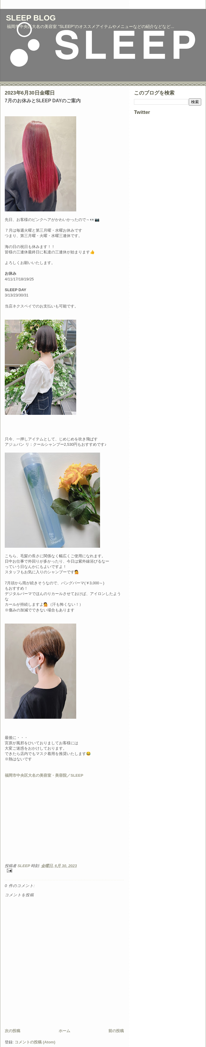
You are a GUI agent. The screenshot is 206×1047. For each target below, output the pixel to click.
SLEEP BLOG (31, 17)
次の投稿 (12, 1031)
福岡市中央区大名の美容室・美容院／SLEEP (44, 775)
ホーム (64, 1031)
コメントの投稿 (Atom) (35, 1042)
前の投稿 (116, 1031)
